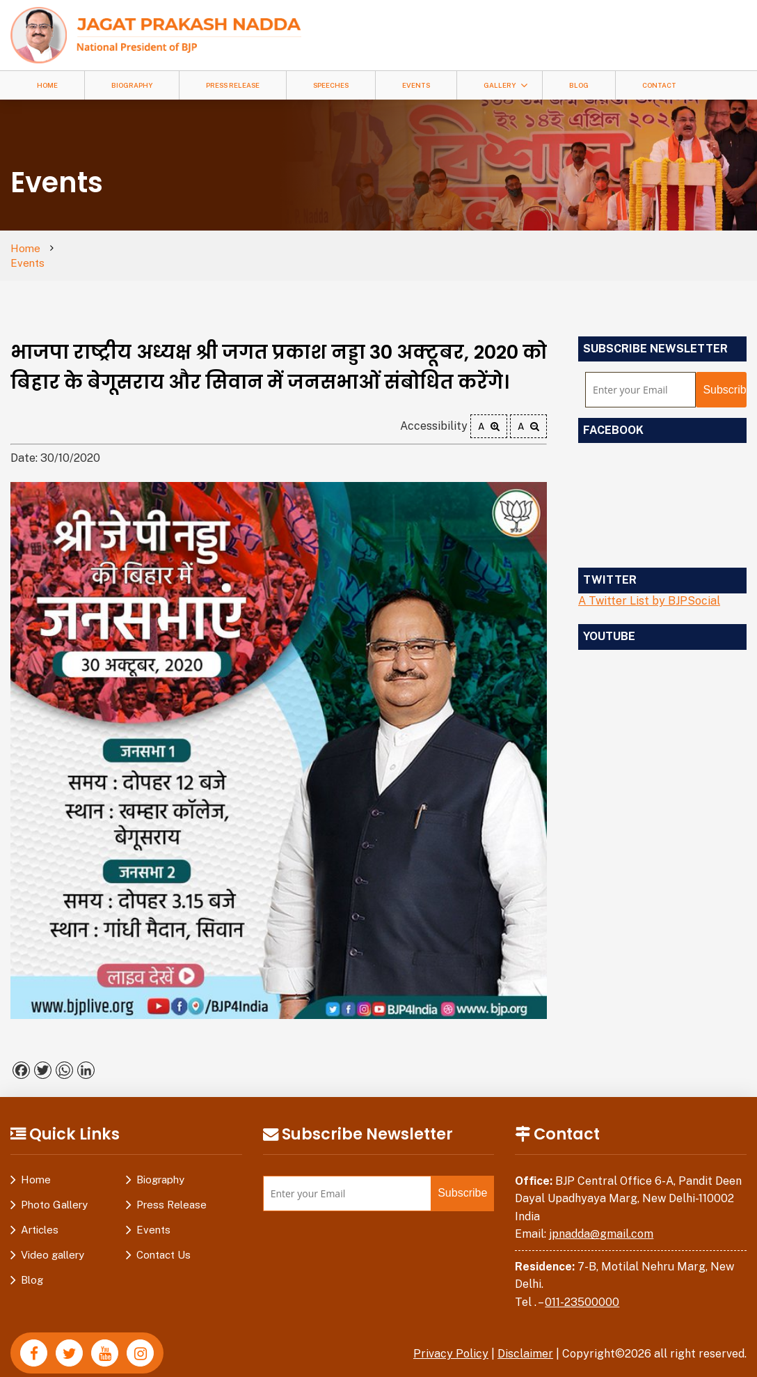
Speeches (331, 85)
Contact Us (163, 1240)
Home (47, 85)
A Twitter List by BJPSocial (649, 586)
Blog (579, 85)
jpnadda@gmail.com (601, 1219)
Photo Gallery (54, 1190)
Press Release (233, 85)
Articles (39, 1215)
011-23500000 (582, 1287)
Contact (659, 85)
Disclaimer (525, 1339)
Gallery (500, 85)
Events (416, 85)
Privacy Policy (450, 1339)
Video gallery (52, 1240)
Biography (131, 85)
